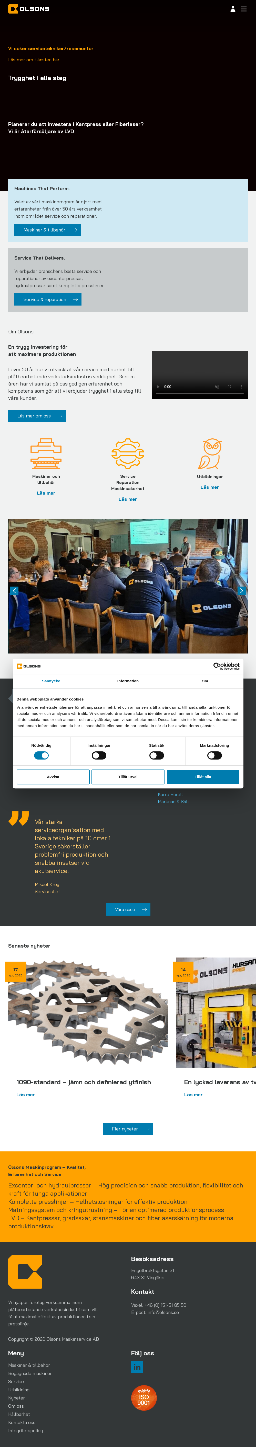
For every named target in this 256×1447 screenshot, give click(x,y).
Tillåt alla (203, 777)
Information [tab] (128, 681)
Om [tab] (205, 681)
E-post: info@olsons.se (155, 1312)
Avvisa (53, 777)
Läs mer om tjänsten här (33, 60)
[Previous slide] (14, 591)
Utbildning (18, 1390)
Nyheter (16, 1398)
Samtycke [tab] (51, 681)
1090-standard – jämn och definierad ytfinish (83, 1082)
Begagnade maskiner (30, 1373)
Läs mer (46, 493)
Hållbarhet (19, 1414)
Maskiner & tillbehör (29, 1365)
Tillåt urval (128, 777)
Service (16, 1381)
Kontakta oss (21, 1422)
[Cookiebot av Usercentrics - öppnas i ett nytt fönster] (217, 666)
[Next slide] (242, 591)
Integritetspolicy (25, 1430)
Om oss (16, 1406)
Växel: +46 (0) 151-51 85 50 (158, 1305)
